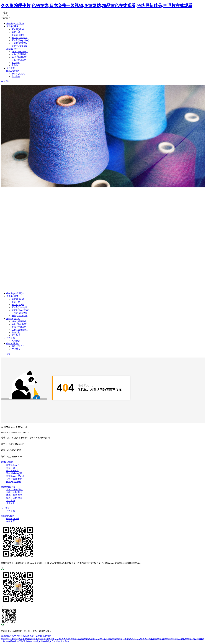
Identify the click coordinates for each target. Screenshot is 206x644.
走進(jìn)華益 (12, 26)
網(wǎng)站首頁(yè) (15, 23)
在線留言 (16, 76)
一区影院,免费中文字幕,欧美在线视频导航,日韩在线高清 (43, 641)
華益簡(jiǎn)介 (18, 29)
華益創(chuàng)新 (19, 37)
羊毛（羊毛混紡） (20, 54)
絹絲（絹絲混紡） (20, 52)
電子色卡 (16, 65)
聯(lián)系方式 (18, 74)
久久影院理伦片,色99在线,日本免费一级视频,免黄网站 (26, 636)
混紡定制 (16, 63)
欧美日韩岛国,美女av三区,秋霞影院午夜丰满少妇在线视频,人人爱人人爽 (34, 639)
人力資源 (10, 68)
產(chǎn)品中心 (13, 49)
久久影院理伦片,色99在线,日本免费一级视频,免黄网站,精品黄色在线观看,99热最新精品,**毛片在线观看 (96, 5)
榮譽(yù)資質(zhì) (19, 46)
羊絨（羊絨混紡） (20, 57)
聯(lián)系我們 (12, 71)
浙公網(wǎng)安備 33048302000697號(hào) (121, 563)
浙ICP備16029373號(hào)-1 (89, 563)
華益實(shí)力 (18, 35)
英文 (8, 354)
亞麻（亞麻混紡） (20, 60)
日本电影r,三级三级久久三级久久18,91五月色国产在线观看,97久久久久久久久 (104, 639)
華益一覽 (16, 32)
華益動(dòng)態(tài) (20, 40)
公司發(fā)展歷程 (19, 43)
